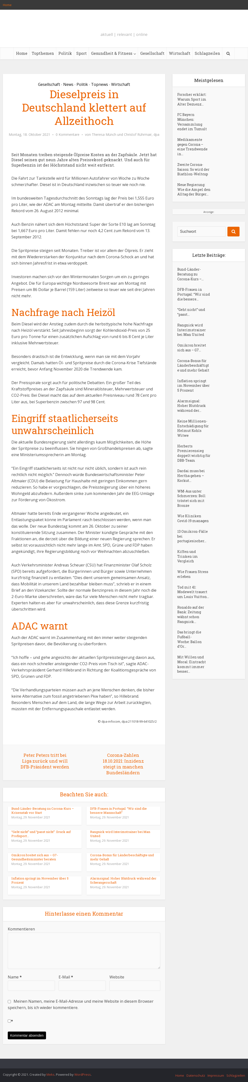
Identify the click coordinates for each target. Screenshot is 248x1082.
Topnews (99, 84)
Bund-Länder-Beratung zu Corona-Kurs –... (190, 282)
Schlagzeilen (207, 53)
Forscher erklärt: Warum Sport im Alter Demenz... (192, 100)
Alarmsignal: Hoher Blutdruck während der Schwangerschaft (123, 880)
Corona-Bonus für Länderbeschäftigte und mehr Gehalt (122, 857)
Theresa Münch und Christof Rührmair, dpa (125, 134)
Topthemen (43, 53)
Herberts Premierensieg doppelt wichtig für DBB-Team (191, 465)
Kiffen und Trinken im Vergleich (187, 570)
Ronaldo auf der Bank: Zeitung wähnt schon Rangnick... (190, 629)
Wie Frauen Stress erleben (193, 588)
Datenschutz (195, 1075)
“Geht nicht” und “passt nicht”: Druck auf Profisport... (41, 834)
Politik (65, 53)
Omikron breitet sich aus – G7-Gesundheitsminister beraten (34, 857)
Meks (50, 1074)
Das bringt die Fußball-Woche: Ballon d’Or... (189, 655)
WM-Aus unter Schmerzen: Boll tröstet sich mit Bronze (191, 511)
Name (15, 977)
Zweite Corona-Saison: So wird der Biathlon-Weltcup (193, 171)
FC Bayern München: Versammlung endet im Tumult (192, 122)
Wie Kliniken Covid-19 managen (193, 531)
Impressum (216, 1075)
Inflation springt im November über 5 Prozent (40, 880)
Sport (81, 53)
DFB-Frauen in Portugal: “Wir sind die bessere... (193, 302)
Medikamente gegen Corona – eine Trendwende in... (192, 148)
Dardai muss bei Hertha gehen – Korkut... (191, 488)
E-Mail (66, 977)
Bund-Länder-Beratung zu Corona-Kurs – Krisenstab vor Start (42, 810)
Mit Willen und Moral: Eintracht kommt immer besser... (191, 680)
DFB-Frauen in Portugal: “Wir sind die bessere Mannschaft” (118, 810)
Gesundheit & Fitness (111, 53)
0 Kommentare (67, 134)
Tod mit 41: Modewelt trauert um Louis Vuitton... (193, 607)
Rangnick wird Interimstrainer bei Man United (120, 834)
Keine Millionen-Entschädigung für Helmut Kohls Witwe (193, 439)
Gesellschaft (152, 53)
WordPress (82, 1074)
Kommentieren (21, 929)
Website (116, 977)
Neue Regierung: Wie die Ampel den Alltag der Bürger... (191, 194)
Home (7, 5)
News (68, 84)
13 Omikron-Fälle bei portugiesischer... (192, 550)
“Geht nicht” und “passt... (191, 320)
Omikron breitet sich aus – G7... (191, 357)
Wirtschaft (179, 53)
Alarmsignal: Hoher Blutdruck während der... (191, 416)
